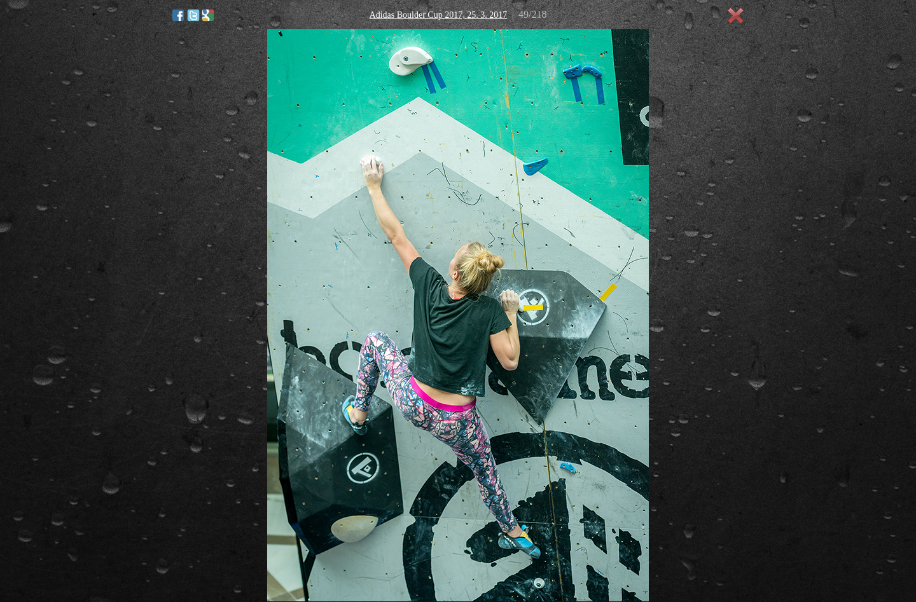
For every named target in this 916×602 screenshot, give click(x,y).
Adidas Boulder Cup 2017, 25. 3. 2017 (439, 15)
